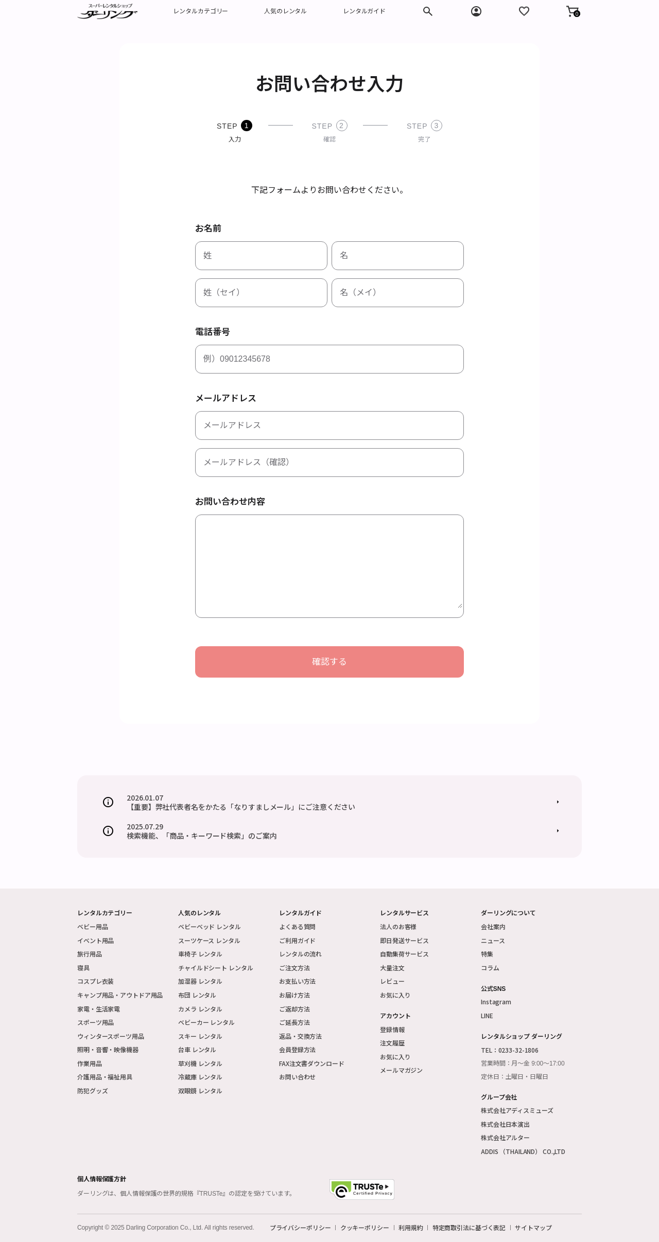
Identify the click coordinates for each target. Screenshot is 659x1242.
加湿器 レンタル (200, 981)
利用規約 (410, 1227)
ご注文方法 (294, 967)
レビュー (392, 981)
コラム (490, 967)
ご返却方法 (294, 1008)
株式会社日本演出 (505, 1124)
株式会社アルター (505, 1137)
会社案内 (493, 926)
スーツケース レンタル (209, 940)
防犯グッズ (92, 1090)
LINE (487, 1015)
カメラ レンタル (200, 1008)
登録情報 (392, 1029)
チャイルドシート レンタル (215, 967)
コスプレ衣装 (95, 981)
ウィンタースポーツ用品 (110, 1036)
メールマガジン (401, 1070)
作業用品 (89, 1063)
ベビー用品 (92, 926)
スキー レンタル (200, 1036)
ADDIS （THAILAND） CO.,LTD (523, 1151)
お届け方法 (294, 994)
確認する (329, 662)
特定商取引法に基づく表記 (469, 1227)
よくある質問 (297, 926)
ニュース (493, 940)
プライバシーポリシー (300, 1227)
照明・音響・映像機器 (107, 1049)
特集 (487, 953)
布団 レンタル (197, 994)
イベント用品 (95, 940)
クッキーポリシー (364, 1227)
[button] (572, 11)
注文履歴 (392, 1042)
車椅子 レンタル (200, 953)
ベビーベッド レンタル (209, 926)
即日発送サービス (404, 940)
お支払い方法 (297, 981)
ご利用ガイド (297, 940)
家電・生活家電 (98, 1008)
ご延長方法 (294, 1022)
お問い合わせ (297, 1076)
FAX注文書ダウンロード (311, 1063)
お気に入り (395, 994)
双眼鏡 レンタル (200, 1090)
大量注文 (392, 967)
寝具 (83, 967)
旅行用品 (89, 953)
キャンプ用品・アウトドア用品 (120, 994)
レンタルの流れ (300, 953)
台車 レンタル (197, 1049)
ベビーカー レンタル (206, 1022)
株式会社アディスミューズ (517, 1110)
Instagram (496, 1001)
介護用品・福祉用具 (104, 1076)
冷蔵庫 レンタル (200, 1076)
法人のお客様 (398, 926)
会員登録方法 (297, 1049)
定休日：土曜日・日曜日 (514, 1076)
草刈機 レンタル (200, 1063)
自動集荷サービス (404, 953)
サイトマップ (533, 1227)
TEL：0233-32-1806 (510, 1049)
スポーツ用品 (95, 1022)
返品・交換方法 (300, 1036)
